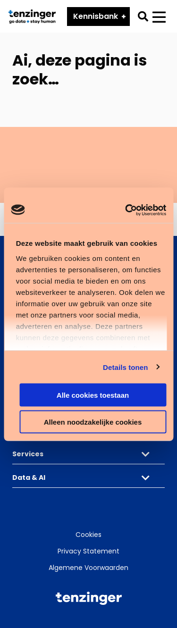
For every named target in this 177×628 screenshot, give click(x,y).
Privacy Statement (88, 551)
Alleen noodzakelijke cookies (93, 422)
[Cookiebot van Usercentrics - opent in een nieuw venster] (126, 210)
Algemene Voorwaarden (88, 567)
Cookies (88, 534)
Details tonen (125, 367)
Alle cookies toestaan (93, 395)
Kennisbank (95, 16)
